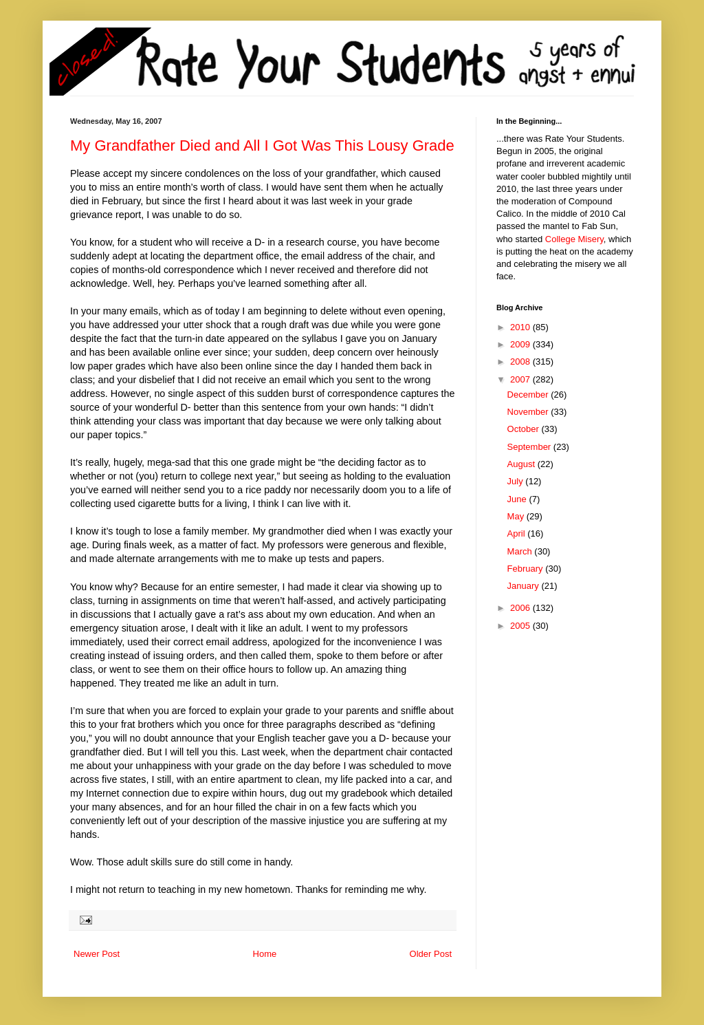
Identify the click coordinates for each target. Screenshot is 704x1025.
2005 (521, 626)
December (529, 394)
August (522, 464)
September (530, 447)
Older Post (431, 954)
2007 (521, 379)
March (521, 551)
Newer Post (97, 954)
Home (265, 954)
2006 (521, 608)
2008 (521, 361)
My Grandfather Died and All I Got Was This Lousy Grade (262, 145)
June (518, 499)
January (524, 586)
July (516, 481)
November (529, 412)
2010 (521, 327)
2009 (521, 344)
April (517, 533)
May (517, 516)
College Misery (574, 239)
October (524, 429)
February (526, 568)
